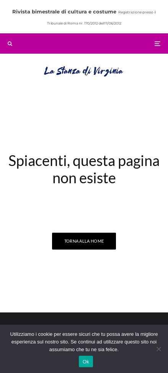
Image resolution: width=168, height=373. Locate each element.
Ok (86, 362)
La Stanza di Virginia (84, 71)
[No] (158, 349)
